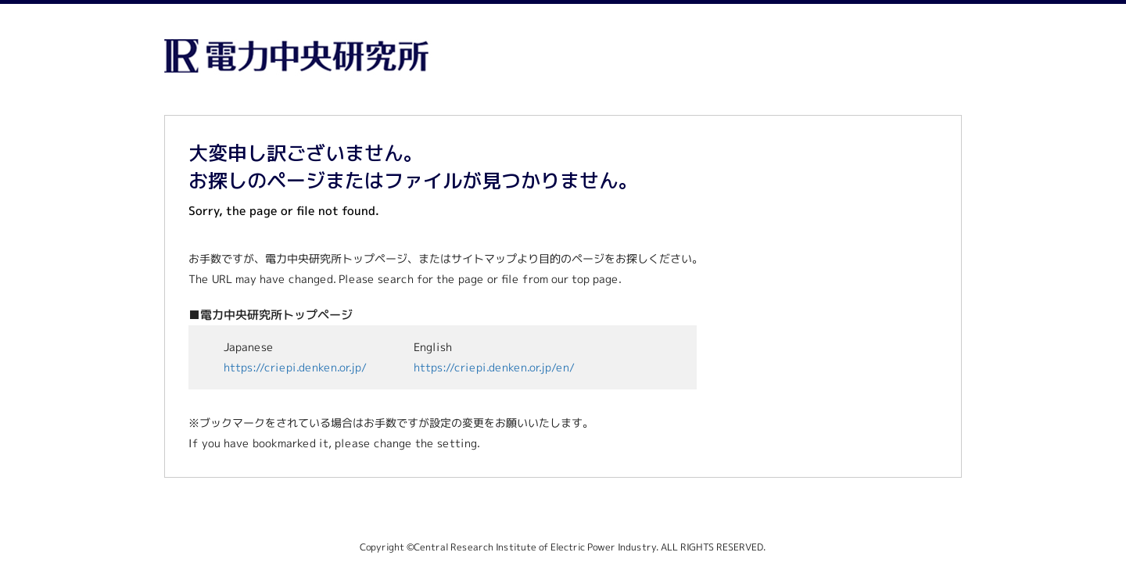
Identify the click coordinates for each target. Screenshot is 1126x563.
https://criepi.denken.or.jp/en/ (494, 367)
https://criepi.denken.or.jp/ (295, 367)
